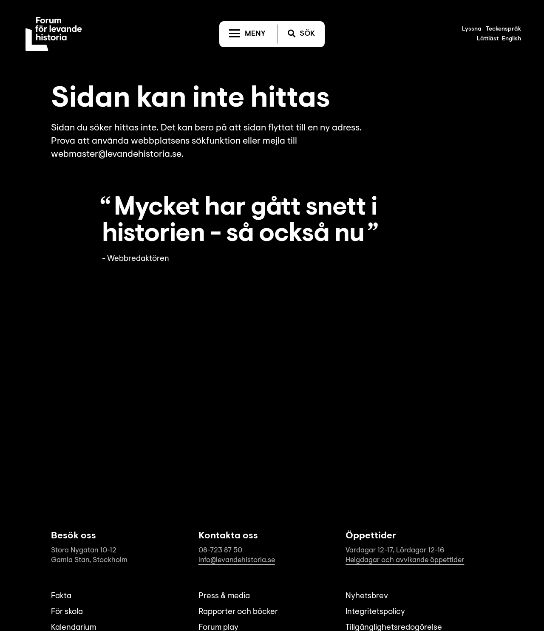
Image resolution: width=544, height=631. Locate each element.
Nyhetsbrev (367, 596)
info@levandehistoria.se (236, 560)
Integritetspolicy (375, 612)
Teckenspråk (503, 29)
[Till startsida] (54, 34)
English (511, 39)
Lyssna (472, 29)
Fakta (61, 596)
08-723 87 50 (220, 550)
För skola (67, 612)
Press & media (224, 596)
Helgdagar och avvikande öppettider (405, 560)
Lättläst (488, 39)
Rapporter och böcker (238, 612)
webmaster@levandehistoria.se (116, 154)
